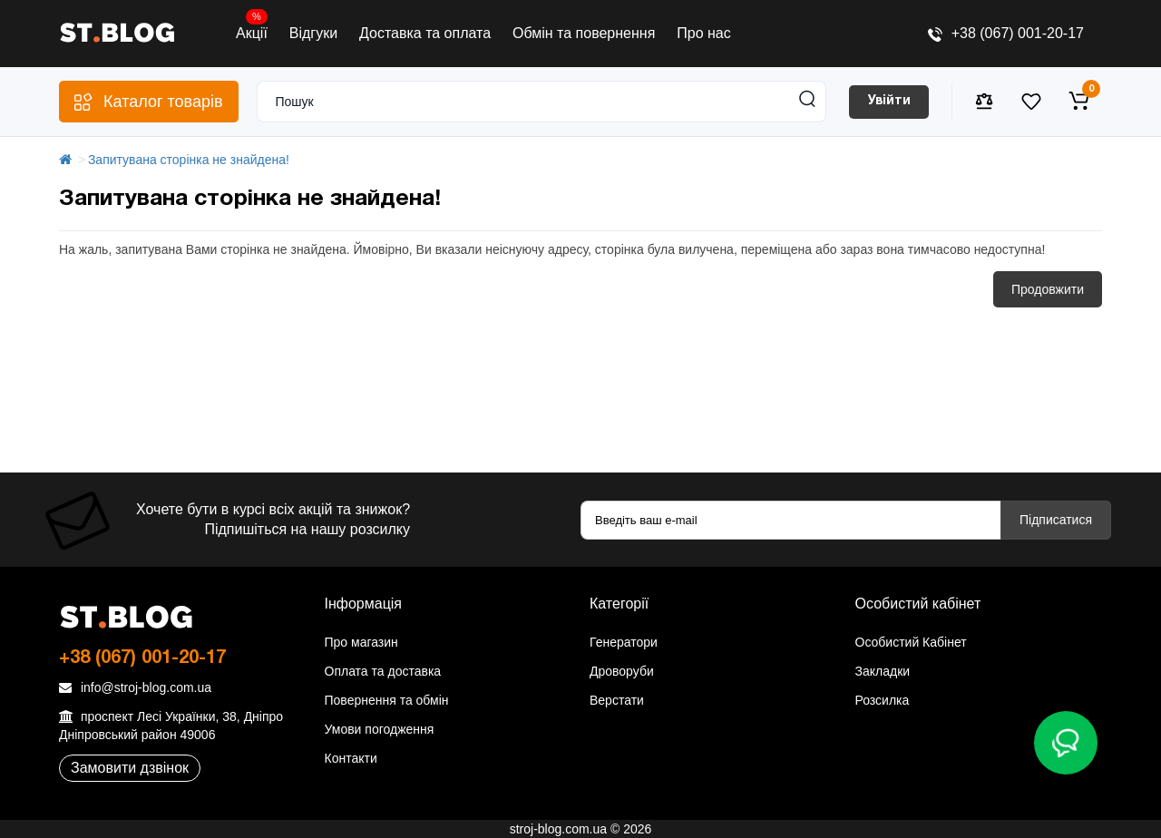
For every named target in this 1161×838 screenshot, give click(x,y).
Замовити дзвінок (130, 767)
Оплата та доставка (383, 671)
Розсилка (882, 700)
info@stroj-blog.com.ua (135, 687)
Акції (252, 29)
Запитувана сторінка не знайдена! (188, 159)
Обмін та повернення (583, 33)
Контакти (351, 758)
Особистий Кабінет (911, 642)
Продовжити (1047, 289)
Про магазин (361, 642)
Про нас (703, 33)
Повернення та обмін (387, 700)
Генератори (624, 642)
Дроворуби (622, 671)
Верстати (617, 700)
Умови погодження (379, 729)
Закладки (883, 671)
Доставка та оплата (425, 33)
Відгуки (313, 33)
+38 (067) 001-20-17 (1006, 33)
